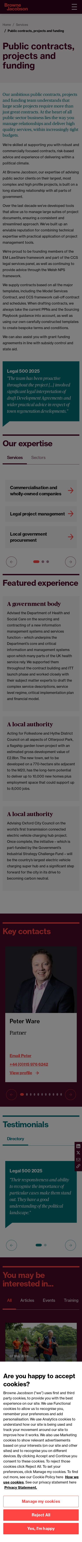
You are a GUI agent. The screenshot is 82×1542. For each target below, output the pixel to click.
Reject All (41, 1520)
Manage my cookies (41, 1507)
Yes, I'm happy (41, 1534)
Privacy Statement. (20, 1493)
